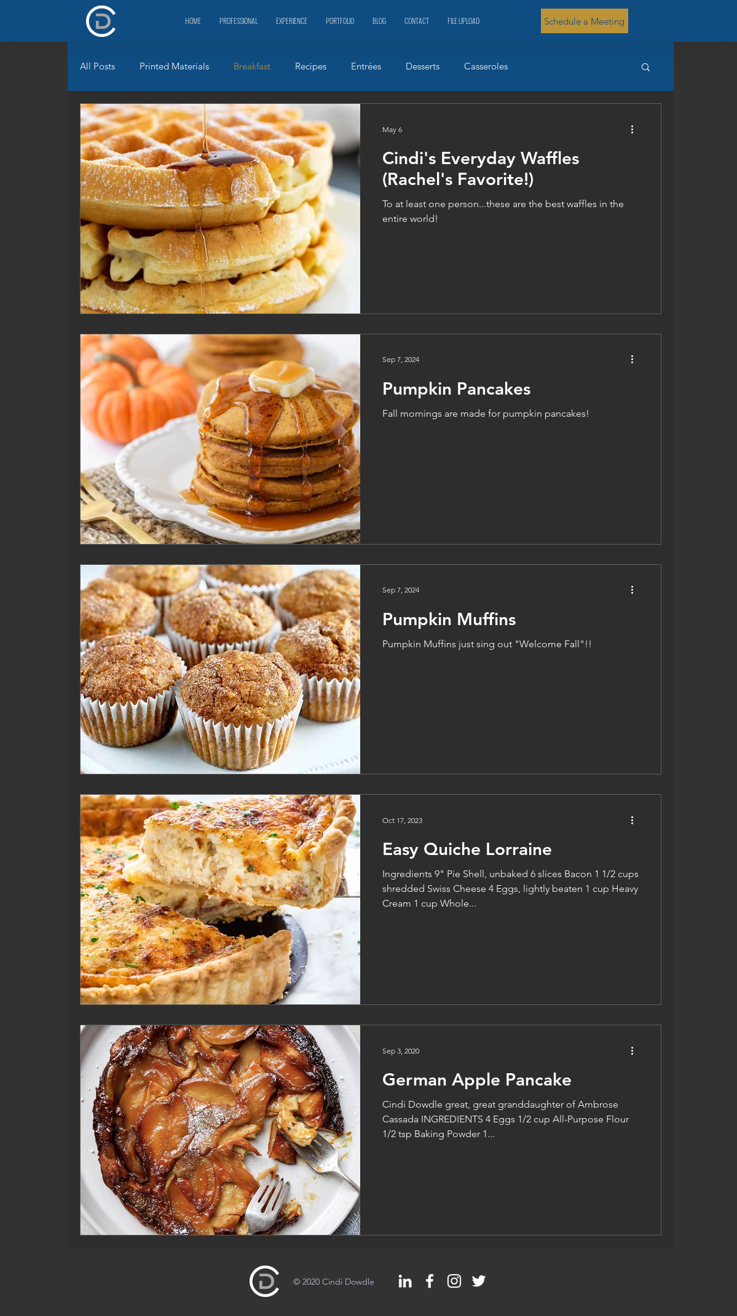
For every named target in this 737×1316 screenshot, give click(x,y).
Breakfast (252, 66)
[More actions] (636, 129)
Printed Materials (174, 66)
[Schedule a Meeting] (584, 21)
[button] (646, 67)
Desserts (422, 66)
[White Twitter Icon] (479, 1281)
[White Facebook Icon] (429, 1281)
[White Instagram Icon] (454, 1281)
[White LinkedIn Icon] (405, 1281)
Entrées (366, 66)
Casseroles (486, 66)
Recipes (310, 66)
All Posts (97, 66)
